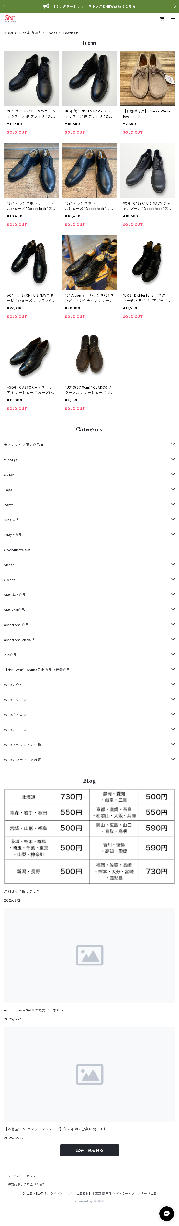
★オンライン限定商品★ (24, 445)
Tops (8, 490)
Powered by (89, 1201)
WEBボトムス (15, 715)
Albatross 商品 (16, 625)
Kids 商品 (12, 520)
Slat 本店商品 (30, 33)
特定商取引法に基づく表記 (27, 1184)
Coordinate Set (17, 550)
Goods (10, 580)
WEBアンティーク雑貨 (22, 760)
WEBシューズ (15, 730)
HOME (9, 33)
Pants (9, 505)
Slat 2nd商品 (14, 610)
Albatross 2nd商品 (20, 640)
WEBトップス (15, 700)
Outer (9, 475)
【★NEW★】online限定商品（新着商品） (39, 670)
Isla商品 (10, 655)
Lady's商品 (13, 535)
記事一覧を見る (89, 1150)
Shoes (52, 33)
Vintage (11, 460)
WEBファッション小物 (22, 745)
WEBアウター (15, 685)
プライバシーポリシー (23, 1176)
